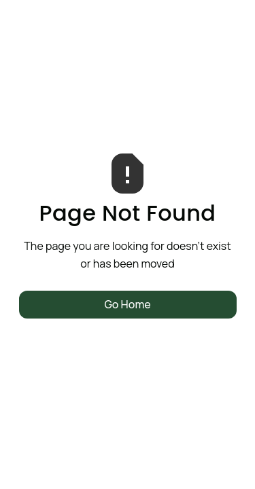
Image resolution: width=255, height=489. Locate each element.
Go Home (127, 304)
